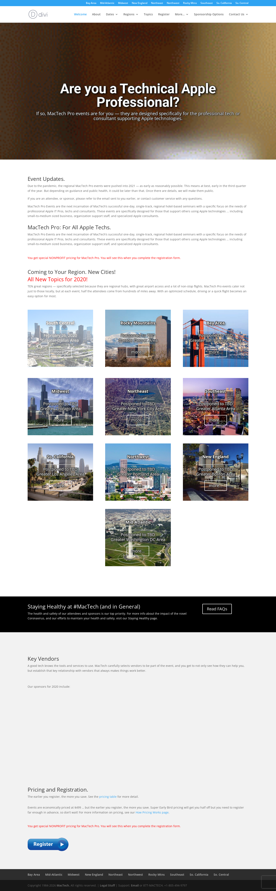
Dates (110, 14)
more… (60, 352)
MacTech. (63, 885)
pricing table (108, 797)
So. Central (241, 3)
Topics (148, 14)
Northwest (173, 3)
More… (180, 14)
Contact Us (236, 14)
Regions (128, 14)
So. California (224, 3)
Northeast (157, 3)
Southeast (207, 3)
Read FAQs (217, 609)
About (96, 14)
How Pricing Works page (152, 812)
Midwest (123, 3)
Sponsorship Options (209, 14)
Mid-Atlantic (107, 3)
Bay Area (91, 3)
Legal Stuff (107, 885)
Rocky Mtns (190, 3)
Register (164, 14)
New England (139, 3)
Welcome (80, 14)
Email (135, 885)
